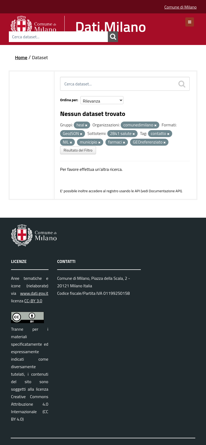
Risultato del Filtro (78, 150)
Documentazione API (165, 191)
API (137, 191)
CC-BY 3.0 (33, 300)
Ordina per (68, 100)
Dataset (40, 57)
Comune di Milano (180, 7)
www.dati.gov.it (34, 293)
